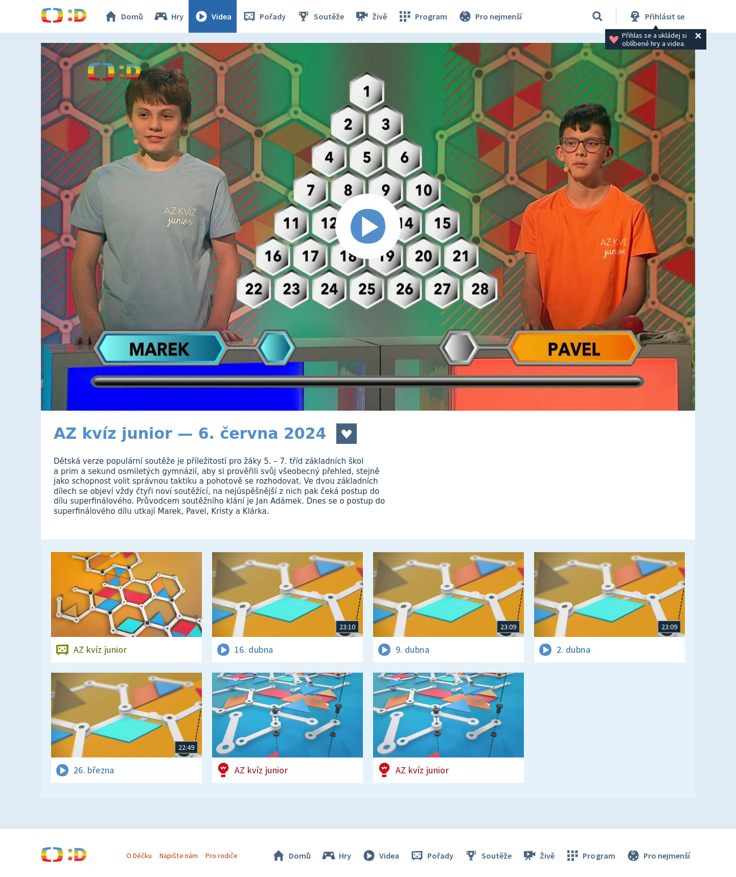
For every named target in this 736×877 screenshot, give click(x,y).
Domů (123, 16)
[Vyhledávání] (597, 16)
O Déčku (139, 855)
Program (422, 16)
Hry (168, 16)
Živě (370, 16)
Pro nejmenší (489, 16)
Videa (213, 16)
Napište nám (178, 855)
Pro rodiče (221, 855)
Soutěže (320, 16)
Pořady (264, 16)
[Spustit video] (368, 227)
